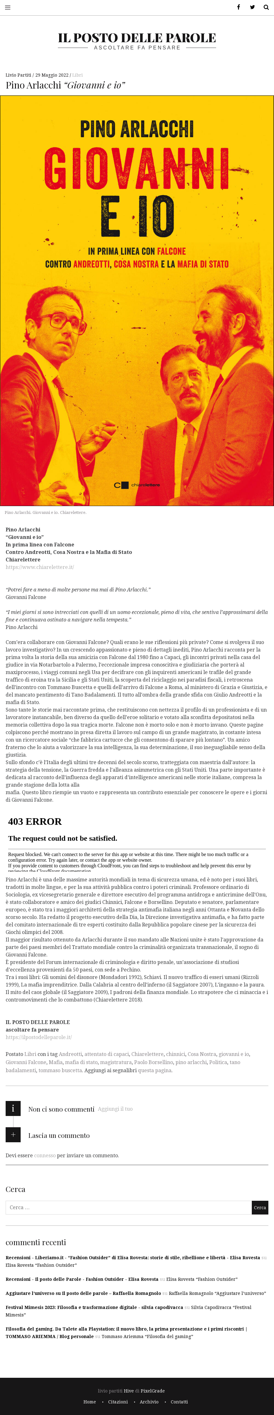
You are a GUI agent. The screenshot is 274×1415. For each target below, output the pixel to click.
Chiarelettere (147, 1054)
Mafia (56, 1062)
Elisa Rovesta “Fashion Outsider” (41, 1265)
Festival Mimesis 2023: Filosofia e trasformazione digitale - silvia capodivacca (94, 1307)
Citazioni (118, 1401)
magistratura (116, 1062)
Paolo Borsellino (153, 1062)
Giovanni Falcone (26, 1062)
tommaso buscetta (60, 1070)
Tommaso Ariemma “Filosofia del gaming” (147, 1336)
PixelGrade (153, 1390)
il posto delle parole (137, 37)
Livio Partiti (19, 75)
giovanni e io (234, 1054)
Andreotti (70, 1054)
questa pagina (154, 1070)
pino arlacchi (191, 1062)
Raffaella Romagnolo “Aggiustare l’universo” (217, 1293)
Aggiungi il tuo (115, 1109)
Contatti (179, 1401)
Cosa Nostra (202, 1054)
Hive (129, 1390)
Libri (77, 75)
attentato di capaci (106, 1054)
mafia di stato (81, 1062)
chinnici (175, 1054)
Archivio (149, 1401)
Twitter (250, 7)
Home (90, 1401)
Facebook (236, 7)
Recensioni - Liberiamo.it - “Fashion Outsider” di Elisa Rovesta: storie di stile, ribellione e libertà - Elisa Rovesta (133, 1257)
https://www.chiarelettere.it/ (40, 567)
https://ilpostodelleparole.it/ (39, 1037)
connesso (45, 1156)
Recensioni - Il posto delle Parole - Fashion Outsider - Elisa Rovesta (82, 1279)
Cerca (264, 7)
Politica (218, 1062)
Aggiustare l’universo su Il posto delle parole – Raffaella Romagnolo (83, 1293)
